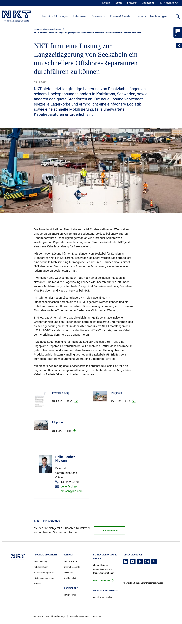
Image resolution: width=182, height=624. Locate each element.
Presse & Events (120, 16)
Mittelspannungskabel (43, 572)
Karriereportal (70, 595)
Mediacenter (148, 2)
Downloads (99, 16)
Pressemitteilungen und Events (47, 29)
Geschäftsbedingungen (56, 616)
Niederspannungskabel (44, 578)
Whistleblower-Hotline (102, 597)
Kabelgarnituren (41, 567)
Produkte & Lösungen (55, 16)
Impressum (96, 616)
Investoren (132, 2)
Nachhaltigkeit (159, 16)
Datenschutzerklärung (79, 616)
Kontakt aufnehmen (102, 580)
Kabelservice (39, 583)
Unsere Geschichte (72, 567)
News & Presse (70, 561)
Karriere (118, 2)
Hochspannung (40, 561)
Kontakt (106, 2)
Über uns (140, 16)
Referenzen (80, 16)
